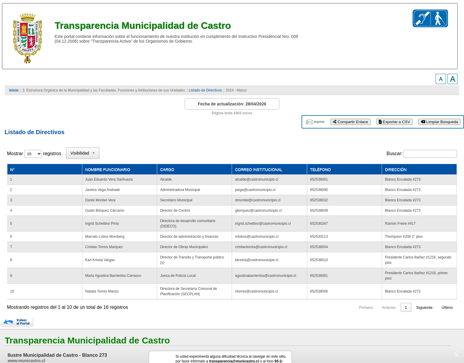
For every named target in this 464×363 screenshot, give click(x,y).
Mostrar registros (34, 153)
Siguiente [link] (424, 286)
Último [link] (447, 286)
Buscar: (394, 153)
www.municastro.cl (26, 339)
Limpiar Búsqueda (439, 122)
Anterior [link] (378, 286)
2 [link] (406, 286)
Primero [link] (355, 286)
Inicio (13, 90)
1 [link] (395, 286)
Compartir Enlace (350, 122)
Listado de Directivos (205, 90)
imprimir (319, 121)
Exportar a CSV (394, 122)
